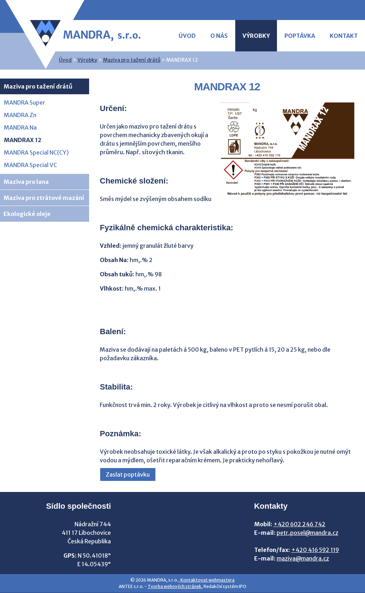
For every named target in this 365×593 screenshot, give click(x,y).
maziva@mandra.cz (303, 558)
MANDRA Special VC (30, 165)
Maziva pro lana (26, 181)
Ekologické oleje (27, 213)
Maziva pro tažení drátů (131, 60)
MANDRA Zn (20, 115)
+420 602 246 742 (299, 524)
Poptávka (299, 35)
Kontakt (344, 35)
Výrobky (256, 35)
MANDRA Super (24, 102)
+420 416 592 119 (315, 549)
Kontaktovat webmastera (207, 580)
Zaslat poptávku (128, 474)
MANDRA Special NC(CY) (36, 152)
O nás (219, 35)
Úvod (187, 35)
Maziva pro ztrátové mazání (44, 197)
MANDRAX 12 (22, 140)
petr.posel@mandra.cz (307, 532)
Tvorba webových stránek (174, 586)
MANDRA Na (20, 127)
